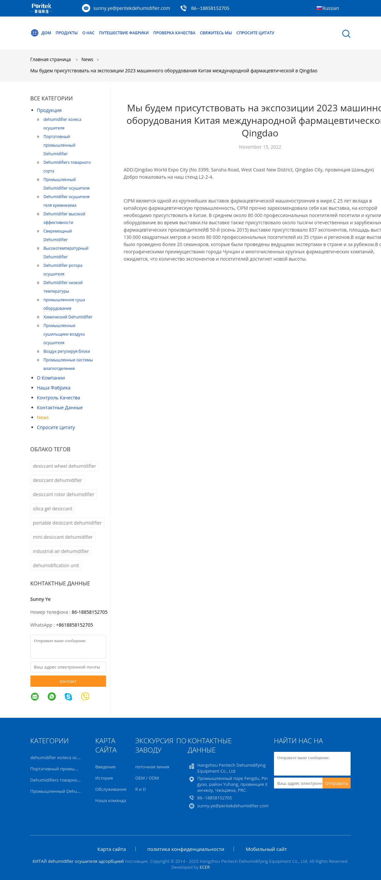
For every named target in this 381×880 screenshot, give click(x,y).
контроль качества (58, 397)
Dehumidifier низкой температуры (63, 287)
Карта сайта (111, 849)
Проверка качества (174, 33)
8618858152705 (75, 625)
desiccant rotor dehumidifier (64, 494)
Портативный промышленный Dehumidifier (59, 145)
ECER (205, 867)
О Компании (51, 378)
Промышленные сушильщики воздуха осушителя (64, 334)
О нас (88, 33)
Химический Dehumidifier (68, 317)
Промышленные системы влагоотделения (68, 364)
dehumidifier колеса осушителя (63, 124)
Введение (105, 767)
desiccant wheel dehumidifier (64, 466)
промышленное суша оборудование (64, 304)
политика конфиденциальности (185, 849)
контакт (68, 681)
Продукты (67, 33)
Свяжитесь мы (216, 33)
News (43, 417)
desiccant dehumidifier (57, 480)
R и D (140, 789)
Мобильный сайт (266, 849)
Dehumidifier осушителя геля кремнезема (67, 201)
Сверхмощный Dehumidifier (58, 235)
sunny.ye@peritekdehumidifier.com (132, 8)
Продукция (49, 110)
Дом (40, 33)
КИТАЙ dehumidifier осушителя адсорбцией (78, 861)
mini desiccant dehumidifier (63, 537)
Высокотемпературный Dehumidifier (66, 252)
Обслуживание (110, 789)
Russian (331, 8)
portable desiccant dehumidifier (67, 523)
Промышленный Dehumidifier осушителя (67, 184)
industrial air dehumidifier (61, 551)
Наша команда (110, 800)
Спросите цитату (256, 33)
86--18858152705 (210, 8)
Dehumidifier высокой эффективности (65, 218)
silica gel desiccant (52, 508)
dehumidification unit (56, 565)
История (104, 778)
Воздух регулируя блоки (67, 351)
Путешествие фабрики (124, 33)
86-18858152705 (90, 612)
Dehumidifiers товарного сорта (67, 167)
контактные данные (60, 407)
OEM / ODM (147, 778)
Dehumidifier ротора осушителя (63, 270)
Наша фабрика (54, 388)
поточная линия (152, 767)
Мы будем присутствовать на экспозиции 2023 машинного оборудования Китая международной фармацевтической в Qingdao (174, 70)
